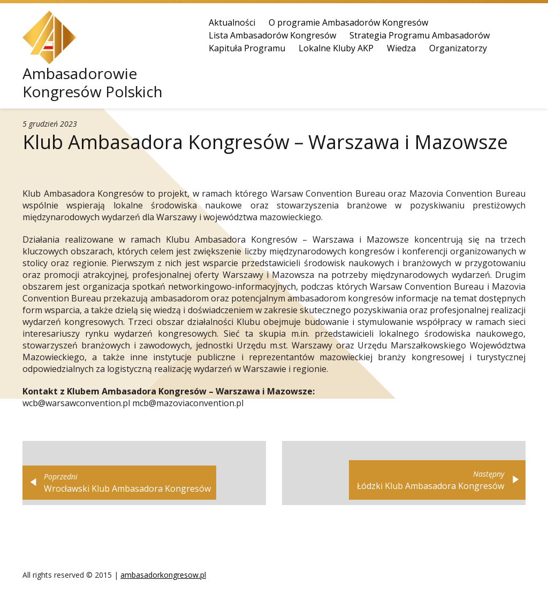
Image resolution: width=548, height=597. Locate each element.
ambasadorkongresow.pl (163, 575)
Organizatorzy (458, 48)
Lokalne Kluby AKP (336, 48)
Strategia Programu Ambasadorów (419, 35)
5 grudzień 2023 (49, 124)
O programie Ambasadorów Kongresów (348, 22)
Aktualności (232, 22)
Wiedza (401, 48)
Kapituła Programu (247, 48)
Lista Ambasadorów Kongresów (272, 35)
